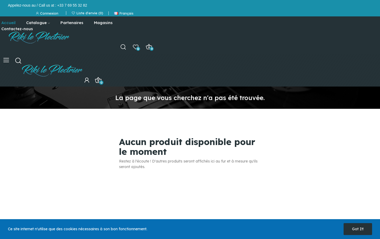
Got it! (358, 229)
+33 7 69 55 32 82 (72, 5)
